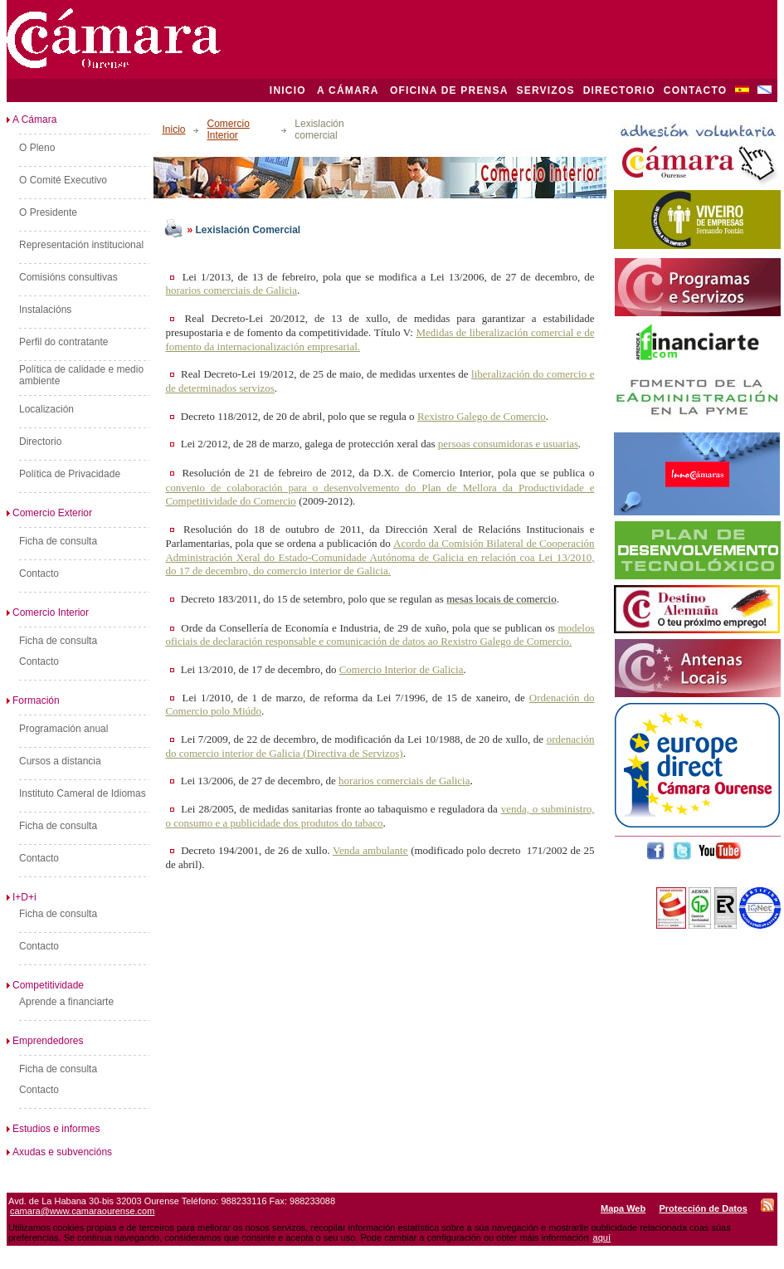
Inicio (173, 129)
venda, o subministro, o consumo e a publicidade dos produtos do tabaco (379, 816)
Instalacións (45, 309)
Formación (33, 700)
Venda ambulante (370, 850)
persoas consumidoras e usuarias (508, 443)
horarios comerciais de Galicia (230, 290)
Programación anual (63, 729)
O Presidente (48, 212)
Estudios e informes (53, 1129)
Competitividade (45, 985)
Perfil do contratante (63, 342)
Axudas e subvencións (59, 1152)
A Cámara (31, 119)
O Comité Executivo (63, 180)
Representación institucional (81, 245)
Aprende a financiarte (66, 1002)
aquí (602, 1237)
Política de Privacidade (69, 474)
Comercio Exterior (49, 513)
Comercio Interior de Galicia (401, 669)
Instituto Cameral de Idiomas (82, 793)
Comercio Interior (48, 612)
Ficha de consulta (58, 541)
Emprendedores (45, 1041)
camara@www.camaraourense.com (82, 1211)
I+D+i (22, 897)
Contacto (39, 573)
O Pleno (37, 148)
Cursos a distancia (60, 761)
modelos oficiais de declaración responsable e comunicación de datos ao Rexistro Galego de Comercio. (379, 635)
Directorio (40, 441)
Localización (46, 409)
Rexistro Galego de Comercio (481, 416)
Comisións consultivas (68, 277)
